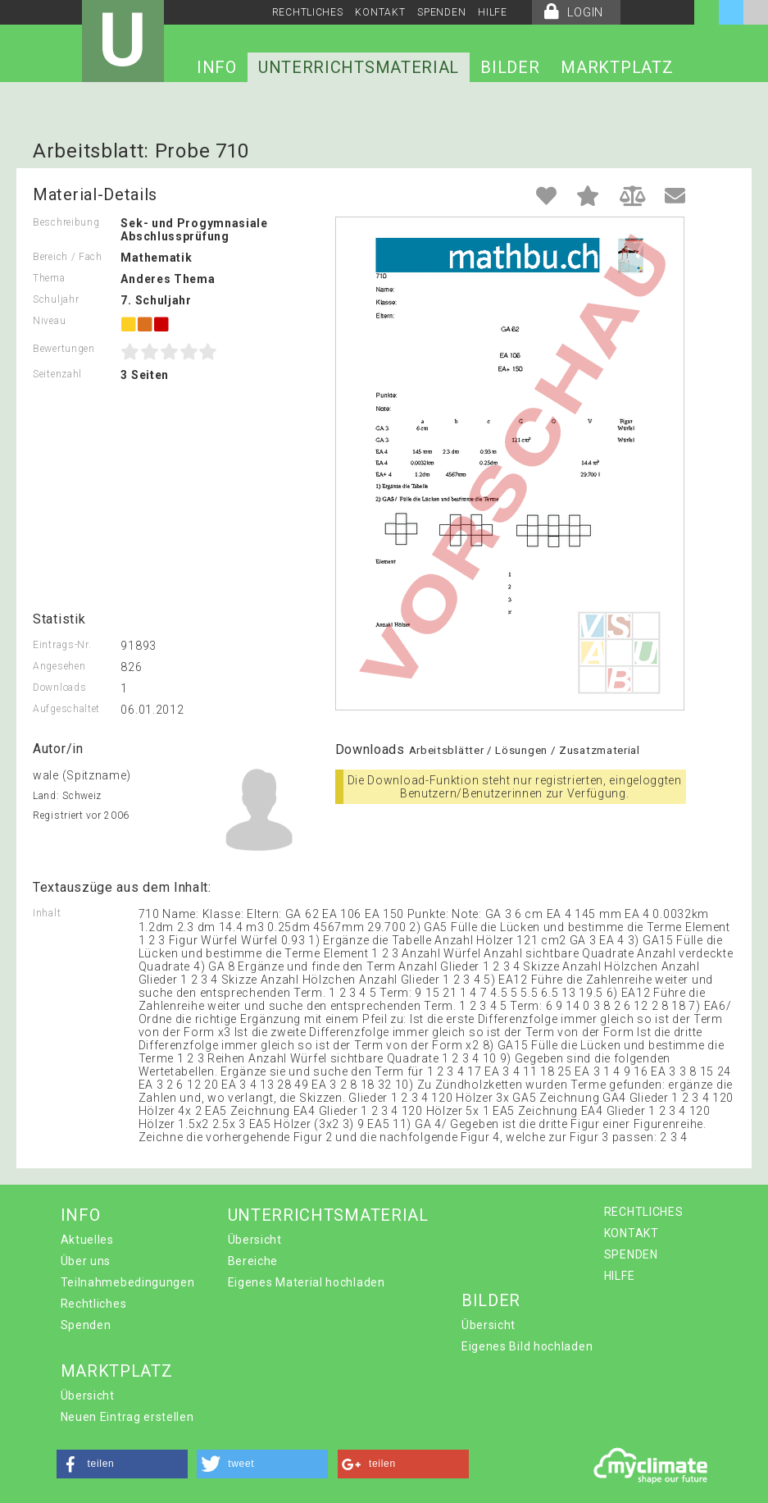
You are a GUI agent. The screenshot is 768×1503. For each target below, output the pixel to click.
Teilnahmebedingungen (128, 1282)
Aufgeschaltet (66, 709)
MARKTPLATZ (617, 67)
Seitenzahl (57, 374)
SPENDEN (441, 12)
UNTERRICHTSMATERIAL (358, 67)
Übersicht (255, 1239)
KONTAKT (380, 12)
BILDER (509, 67)
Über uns (86, 1261)
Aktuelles (87, 1239)
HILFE (492, 12)
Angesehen (59, 666)
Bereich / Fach (67, 257)
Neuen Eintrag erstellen (127, 1416)
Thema (49, 278)
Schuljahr (56, 299)
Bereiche (253, 1261)
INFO (217, 67)
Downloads (59, 687)
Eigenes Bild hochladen (527, 1346)
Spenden (86, 1325)
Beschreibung (66, 222)
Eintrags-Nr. (62, 645)
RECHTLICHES (307, 12)
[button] (122, 1464)
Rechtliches (94, 1303)
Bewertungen (64, 348)
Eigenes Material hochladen (306, 1282)
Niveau (49, 321)
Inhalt (47, 913)
